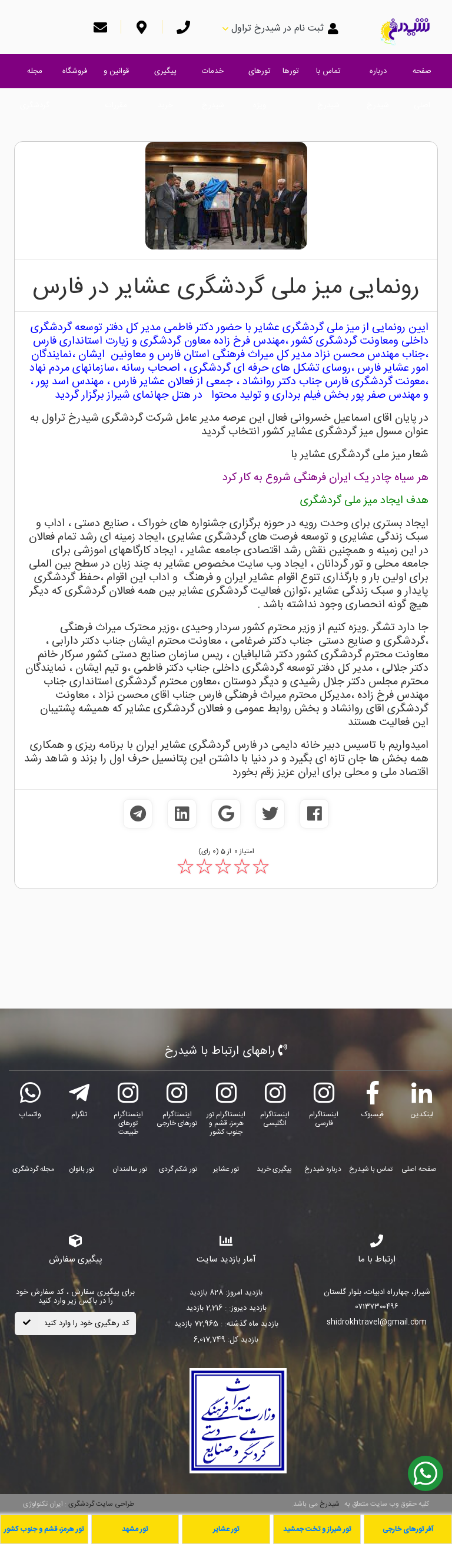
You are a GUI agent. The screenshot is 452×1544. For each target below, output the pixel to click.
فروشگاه (74, 71)
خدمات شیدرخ (213, 76)
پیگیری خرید (165, 76)
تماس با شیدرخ (328, 76)
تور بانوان (81, 1169)
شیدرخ (330, 1504)
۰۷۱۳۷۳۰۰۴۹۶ (376, 1307)
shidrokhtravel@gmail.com (377, 1322)
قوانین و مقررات (116, 76)
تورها (290, 71)
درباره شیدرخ (378, 76)
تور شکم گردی (178, 1169)
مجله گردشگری (34, 76)
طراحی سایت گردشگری (100, 1504)
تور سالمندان (129, 1169)
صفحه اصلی (422, 76)
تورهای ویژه (259, 76)
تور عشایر (226, 1169)
